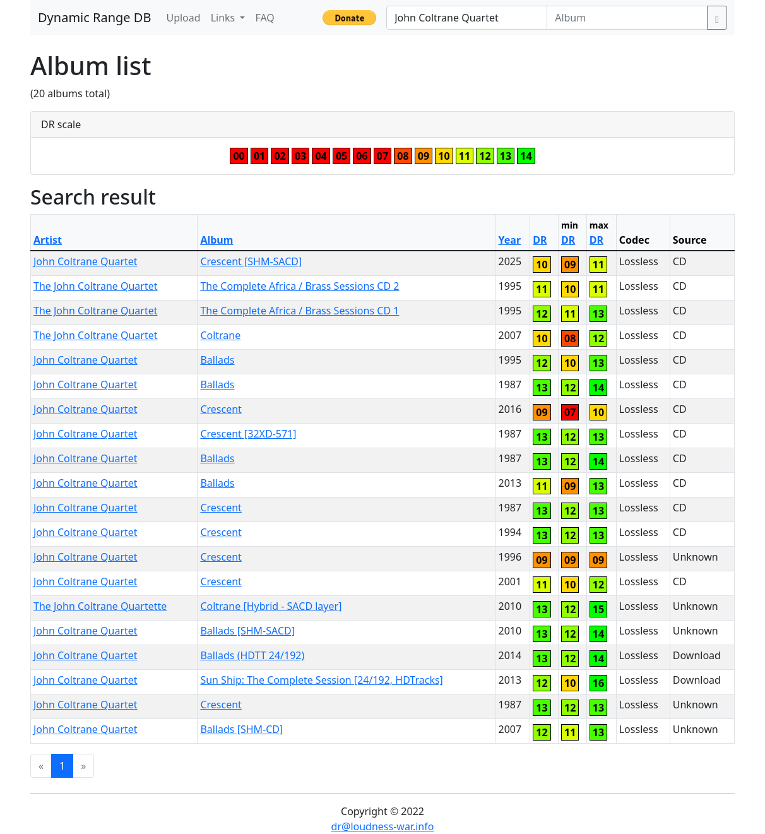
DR (540, 240)
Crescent (220, 409)
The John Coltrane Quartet (95, 286)
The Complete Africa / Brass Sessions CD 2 (299, 286)
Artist (47, 240)
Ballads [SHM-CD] (241, 729)
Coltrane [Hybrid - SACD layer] (270, 606)
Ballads (217, 360)
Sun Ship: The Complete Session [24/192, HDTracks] (321, 680)
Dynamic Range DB (94, 17)
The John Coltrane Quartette (100, 606)
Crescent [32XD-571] (248, 434)
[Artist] (466, 18)
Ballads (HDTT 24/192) (252, 655)
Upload (183, 18)
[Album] (627, 18)
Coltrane (220, 335)
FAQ (264, 18)
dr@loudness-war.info (382, 826)
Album (216, 240)
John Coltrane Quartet (85, 261)
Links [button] (224, 18)
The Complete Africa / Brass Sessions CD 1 (299, 311)
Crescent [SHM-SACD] (251, 261)
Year (510, 240)
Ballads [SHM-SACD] (247, 631)
